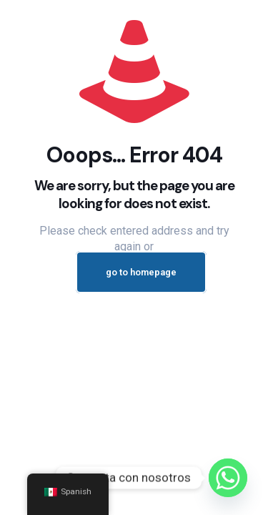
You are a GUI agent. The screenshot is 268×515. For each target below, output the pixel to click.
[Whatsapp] (228, 477)
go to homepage (141, 272)
